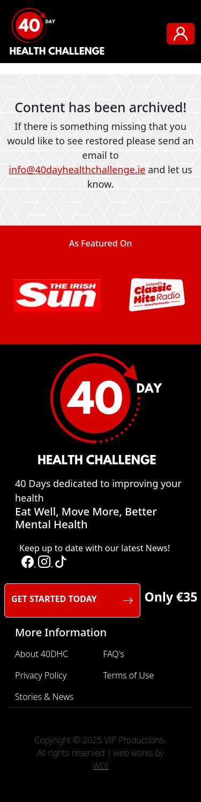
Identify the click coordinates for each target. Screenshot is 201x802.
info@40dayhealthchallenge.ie (77, 169)
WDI (101, 766)
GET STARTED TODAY (72, 600)
